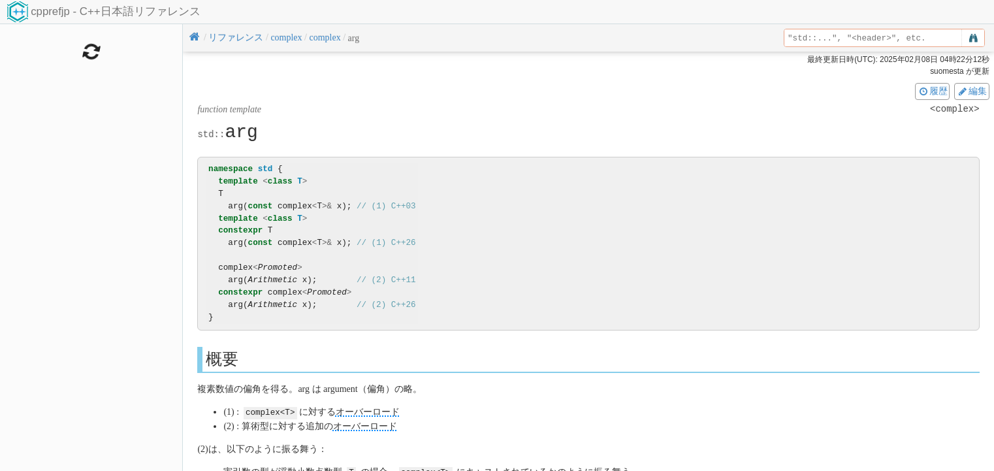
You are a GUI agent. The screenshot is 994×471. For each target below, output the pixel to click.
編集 (972, 91)
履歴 (933, 91)
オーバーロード (368, 412)
